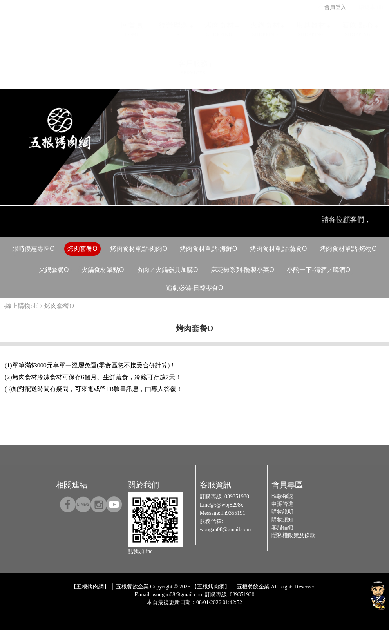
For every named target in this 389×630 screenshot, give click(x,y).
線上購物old (21, 305)
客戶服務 (193, 65)
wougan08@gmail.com (225, 529)
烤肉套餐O (82, 248)
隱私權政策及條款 (293, 535)
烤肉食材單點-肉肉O (138, 248)
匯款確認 (282, 496)
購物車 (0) (367, 4)
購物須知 (282, 520)
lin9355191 (233, 513)
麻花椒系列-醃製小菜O (242, 269)
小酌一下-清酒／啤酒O (318, 269)
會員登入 (331, 4)
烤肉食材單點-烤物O (348, 248)
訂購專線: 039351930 (229, 594)
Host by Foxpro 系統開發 (225, 608)
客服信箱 (282, 527)
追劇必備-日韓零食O (194, 287)
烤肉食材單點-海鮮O (208, 248)
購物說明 (282, 512)
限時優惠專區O (33, 248)
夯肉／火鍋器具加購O (167, 269)
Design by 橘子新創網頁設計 (168, 608)
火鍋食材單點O (102, 269)
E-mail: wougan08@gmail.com (168, 594)
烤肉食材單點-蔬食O (278, 248)
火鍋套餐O (54, 269)
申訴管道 (282, 504)
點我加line (140, 551)
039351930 (236, 497)
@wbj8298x (229, 505)
